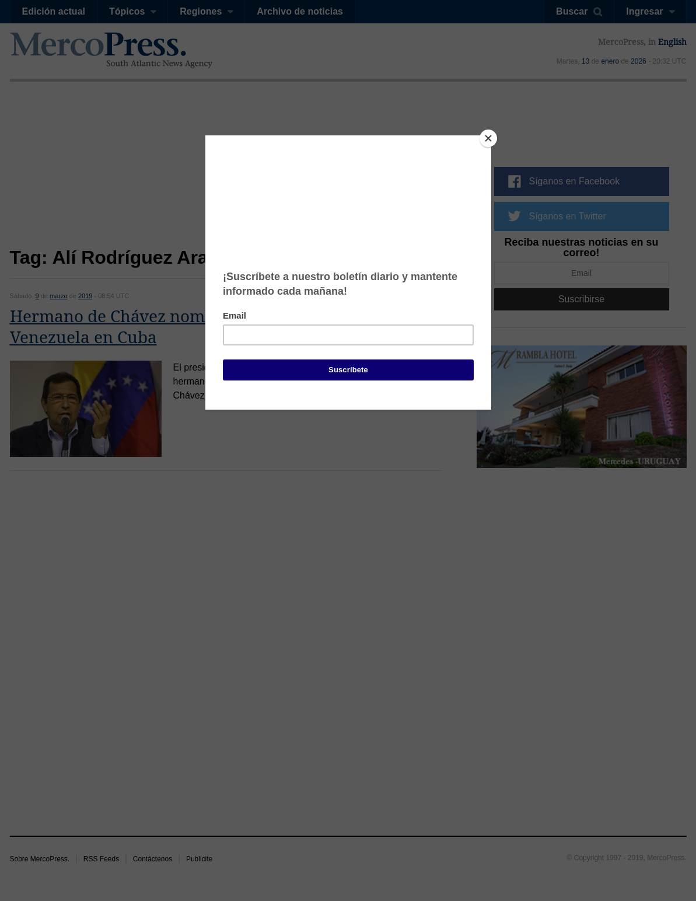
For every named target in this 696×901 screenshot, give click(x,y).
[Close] (488, 138)
